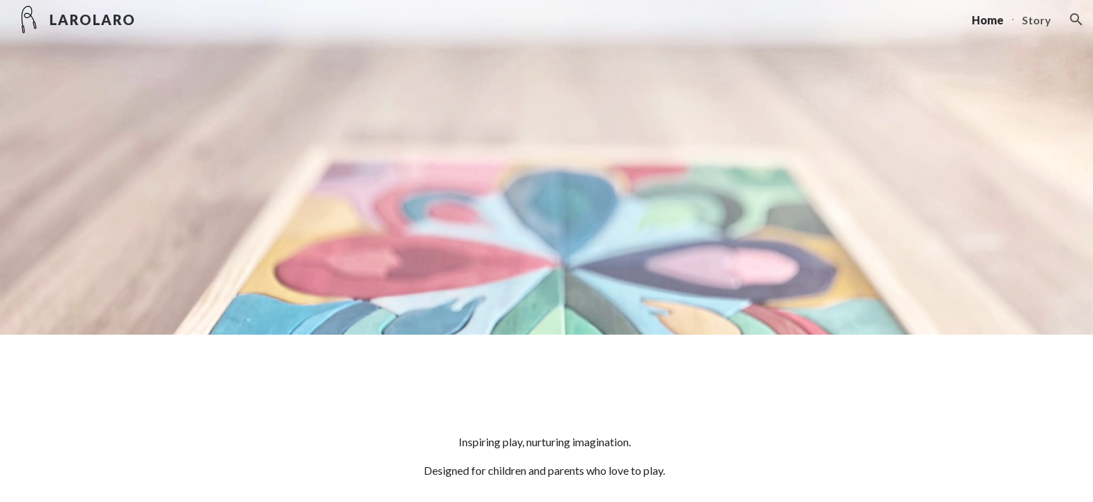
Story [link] (1036, 19)
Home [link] (988, 19)
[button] (1076, 19)
